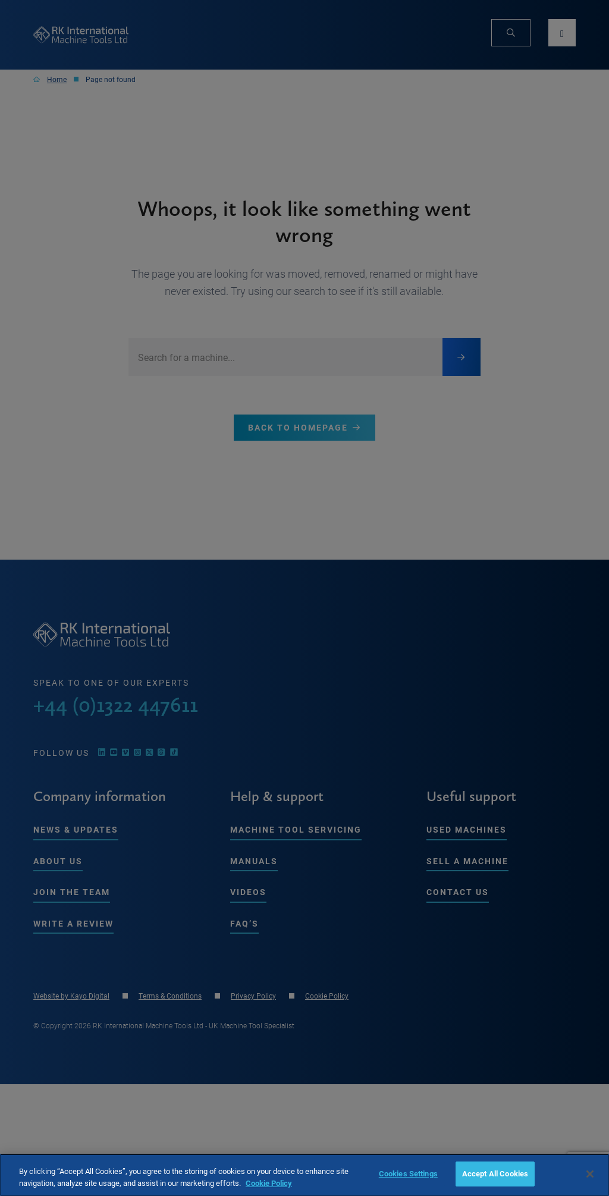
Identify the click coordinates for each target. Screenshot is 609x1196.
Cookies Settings (408, 1173)
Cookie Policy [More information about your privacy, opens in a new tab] (269, 1183)
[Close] (590, 1174)
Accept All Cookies (495, 1173)
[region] (304, 1175)
